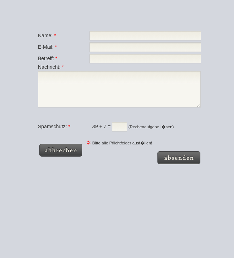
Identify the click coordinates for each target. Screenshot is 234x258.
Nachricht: (51, 67)
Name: (47, 35)
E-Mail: (47, 47)
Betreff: (47, 58)
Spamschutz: (54, 133)
